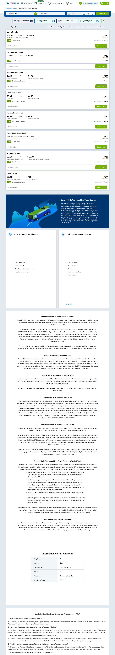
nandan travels (73, 263)
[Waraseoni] (50, 13)
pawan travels (72, 269)
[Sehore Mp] (20, 13)
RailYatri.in (49, 641)
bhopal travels (20, 263)
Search (102, 13)
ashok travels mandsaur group (25, 269)
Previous (5, 21)
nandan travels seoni (22, 272)
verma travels (19, 266)
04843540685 (93, 3)
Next (106, 21)
